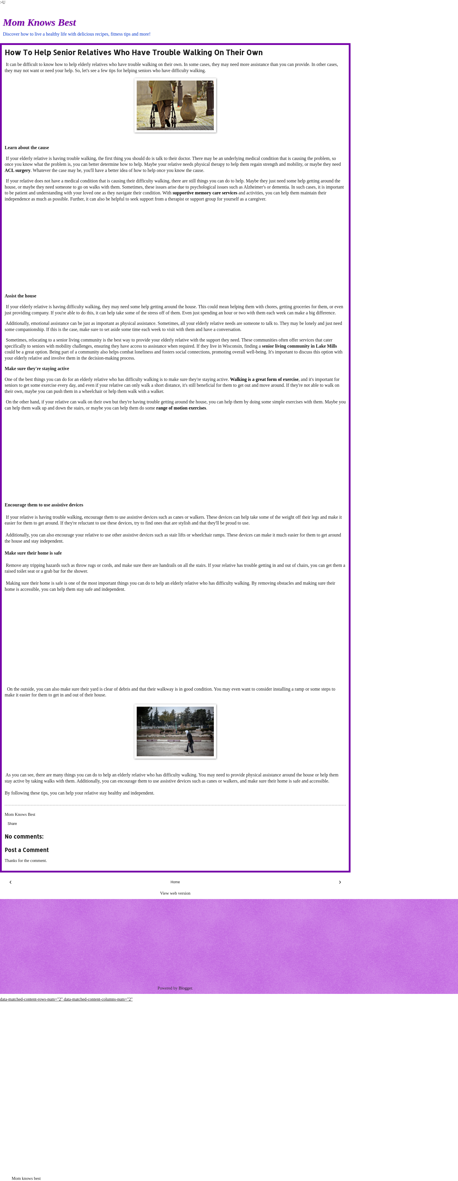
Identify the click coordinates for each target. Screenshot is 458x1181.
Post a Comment (27, 849)
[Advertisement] (175, 247)
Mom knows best (26, 1178)
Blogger (185, 988)
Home (175, 882)
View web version (175, 893)
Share (12, 824)
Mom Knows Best (39, 22)
